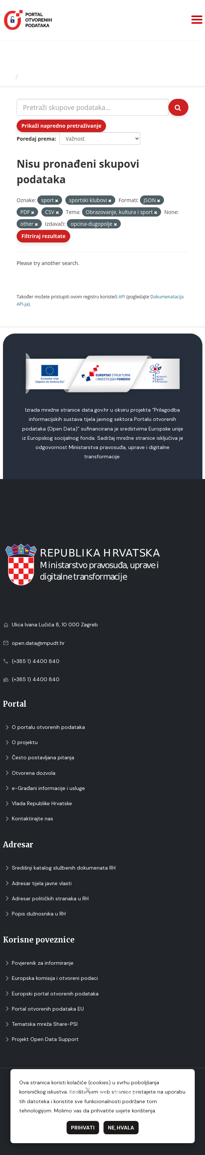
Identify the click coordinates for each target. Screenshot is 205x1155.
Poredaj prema (36, 138)
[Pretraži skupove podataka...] (92, 107)
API (122, 296)
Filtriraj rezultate (43, 236)
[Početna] (9, 76)
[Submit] (178, 107)
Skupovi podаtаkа (51, 76)
